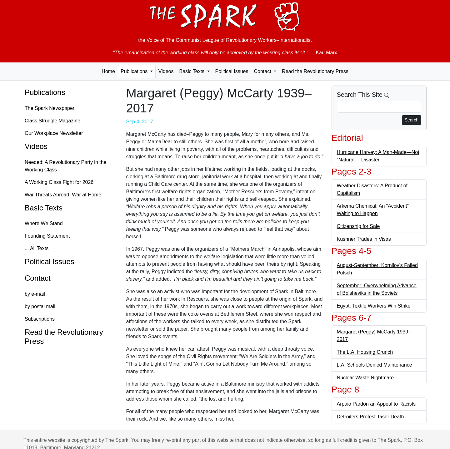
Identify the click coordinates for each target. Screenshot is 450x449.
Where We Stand (44, 223)
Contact (38, 278)
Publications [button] (135, 71)
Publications (45, 92)
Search (411, 119)
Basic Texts (43, 208)
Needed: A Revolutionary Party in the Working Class (66, 166)
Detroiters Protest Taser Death (370, 416)
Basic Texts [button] (192, 71)
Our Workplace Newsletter (54, 133)
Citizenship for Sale (358, 226)
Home (108, 71)
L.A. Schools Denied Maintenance (374, 365)
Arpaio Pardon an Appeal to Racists (376, 404)
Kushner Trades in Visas (364, 239)
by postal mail (40, 306)
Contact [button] (263, 71)
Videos (166, 71)
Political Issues (231, 71)
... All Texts (36, 248)
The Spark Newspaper (49, 108)
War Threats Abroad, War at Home (63, 194)
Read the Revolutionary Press (315, 71)
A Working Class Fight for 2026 (59, 182)
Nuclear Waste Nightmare (365, 377)
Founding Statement (47, 236)
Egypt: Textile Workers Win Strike (374, 305)
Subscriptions (40, 319)
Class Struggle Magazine (52, 120)
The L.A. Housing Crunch (365, 352)
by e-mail (35, 294)
